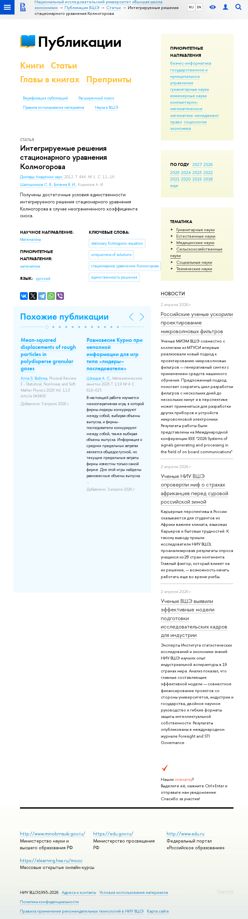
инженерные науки (188, 95)
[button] (47, 327)
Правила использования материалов (53, 107)
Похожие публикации (64, 316)
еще (174, 185)
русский (43, 278)
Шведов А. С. (98, 378)
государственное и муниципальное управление (189, 76)
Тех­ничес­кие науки (194, 268)
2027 (197, 164)
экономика (180, 128)
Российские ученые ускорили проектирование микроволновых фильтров (197, 322)
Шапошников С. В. (36, 184)
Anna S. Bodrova (34, 378)
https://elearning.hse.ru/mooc (51, 860)
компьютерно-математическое (186, 105)
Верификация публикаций (45, 98)
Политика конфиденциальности (49, 901)
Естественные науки (195, 236)
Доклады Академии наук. (42, 176)
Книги (32, 65)
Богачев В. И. (65, 184)
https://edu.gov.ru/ (113, 834)
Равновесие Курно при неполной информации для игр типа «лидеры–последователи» (115, 354)
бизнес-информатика (190, 63)
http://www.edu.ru (185, 834)
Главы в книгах (50, 79)
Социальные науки (194, 262)
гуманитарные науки (189, 89)
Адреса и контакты (79, 892)
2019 (197, 179)
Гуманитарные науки (195, 229)
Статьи (64, 65)
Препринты (108, 79)
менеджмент (206, 115)
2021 (175, 179)
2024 (186, 172)
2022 (208, 172)
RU (191, 7)
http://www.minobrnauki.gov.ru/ (52, 834)
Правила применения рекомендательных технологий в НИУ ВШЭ (82, 911)
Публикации (79, 41)
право (176, 122)
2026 (207, 164)
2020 (186, 179)
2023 (197, 172)
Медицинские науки (195, 242)
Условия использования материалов (133, 892)
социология (195, 122)
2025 (175, 172)
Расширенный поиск (96, 98)
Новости (173, 293)
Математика (30, 239)
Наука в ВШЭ (106, 107)
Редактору (225, 891)
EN (199, 7)
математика (181, 115)
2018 (208, 179)
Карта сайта (158, 911)
